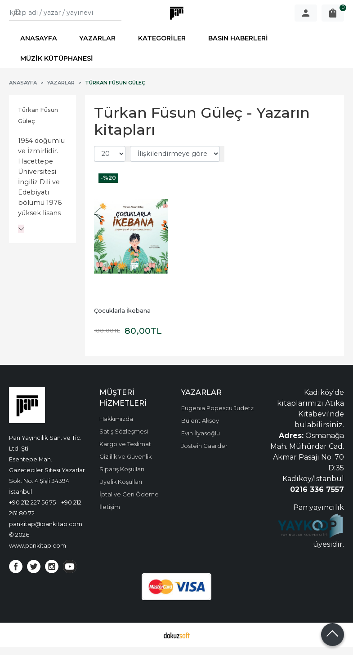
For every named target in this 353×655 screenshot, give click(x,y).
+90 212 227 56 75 (32, 510)
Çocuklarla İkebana (122, 318)
